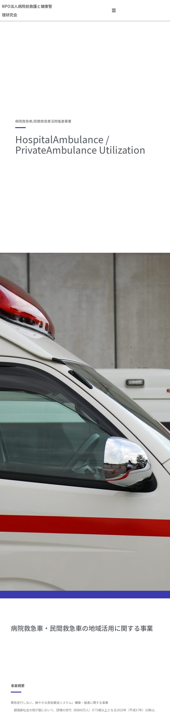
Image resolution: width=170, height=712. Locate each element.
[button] (114, 10)
